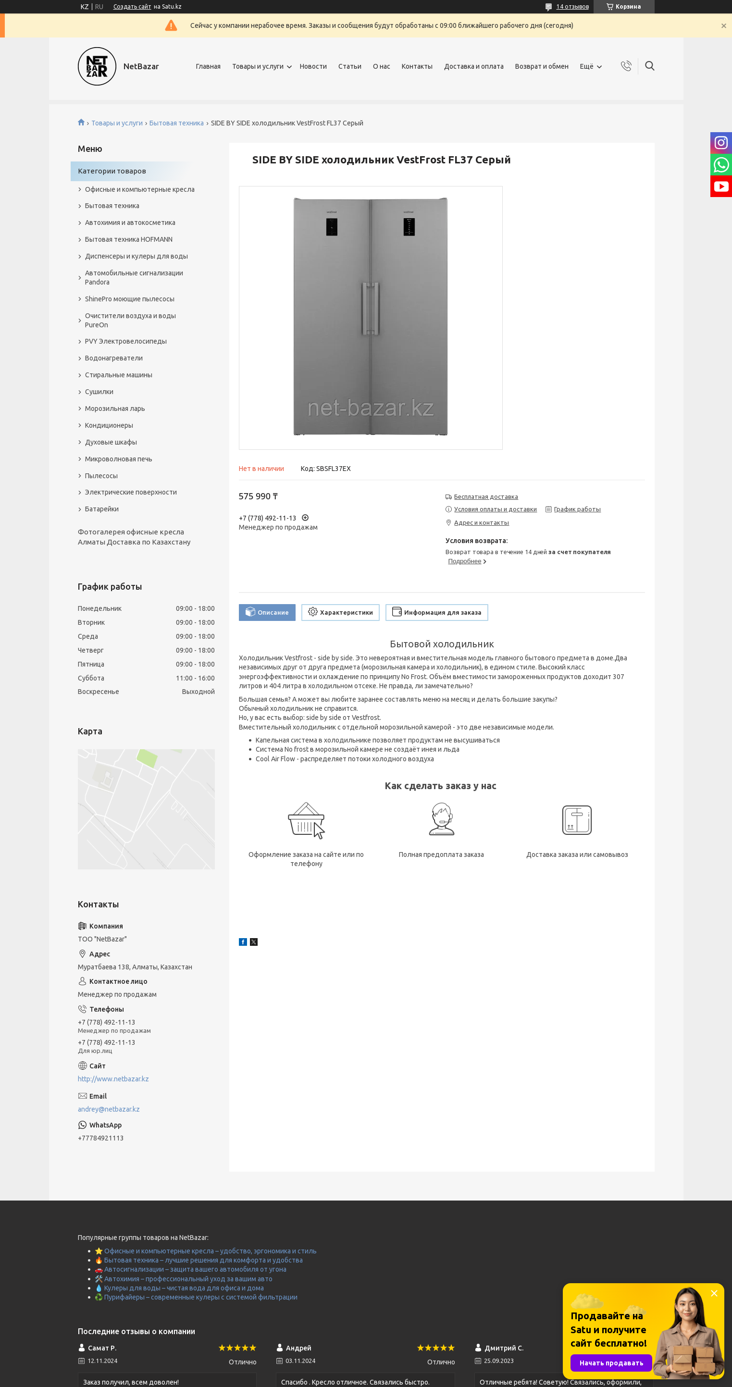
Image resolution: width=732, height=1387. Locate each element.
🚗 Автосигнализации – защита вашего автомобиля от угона (190, 1269)
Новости (313, 66)
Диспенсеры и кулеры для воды (136, 256)
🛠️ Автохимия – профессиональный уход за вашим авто (184, 1279)
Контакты (417, 66)
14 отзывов (573, 6)
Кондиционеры (109, 425)
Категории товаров (112, 171)
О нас (381, 66)
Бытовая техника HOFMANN (129, 239)
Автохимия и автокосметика (130, 222)
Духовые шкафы (111, 442)
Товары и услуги (258, 66)
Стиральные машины (118, 375)
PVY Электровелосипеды (126, 341)
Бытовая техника (176, 123)
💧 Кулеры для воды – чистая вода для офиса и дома (179, 1288)
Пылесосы (101, 476)
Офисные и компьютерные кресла (140, 189)
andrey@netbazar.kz (109, 1109)
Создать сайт (132, 6)
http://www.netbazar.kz (113, 1079)
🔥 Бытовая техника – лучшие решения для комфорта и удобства (199, 1260)
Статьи (349, 66)
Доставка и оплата (474, 66)
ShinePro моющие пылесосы (129, 299)
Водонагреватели (114, 358)
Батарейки (102, 509)
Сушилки (99, 392)
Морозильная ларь (115, 408)
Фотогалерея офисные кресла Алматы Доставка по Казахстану (134, 536)
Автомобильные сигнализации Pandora (134, 277)
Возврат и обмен (542, 66)
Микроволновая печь (118, 459)
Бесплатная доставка (486, 496)
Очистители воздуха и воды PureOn (130, 320)
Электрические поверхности (131, 492)
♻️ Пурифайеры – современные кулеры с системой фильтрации (196, 1297)
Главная (208, 66)
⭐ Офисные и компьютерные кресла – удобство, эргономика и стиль (206, 1251)
